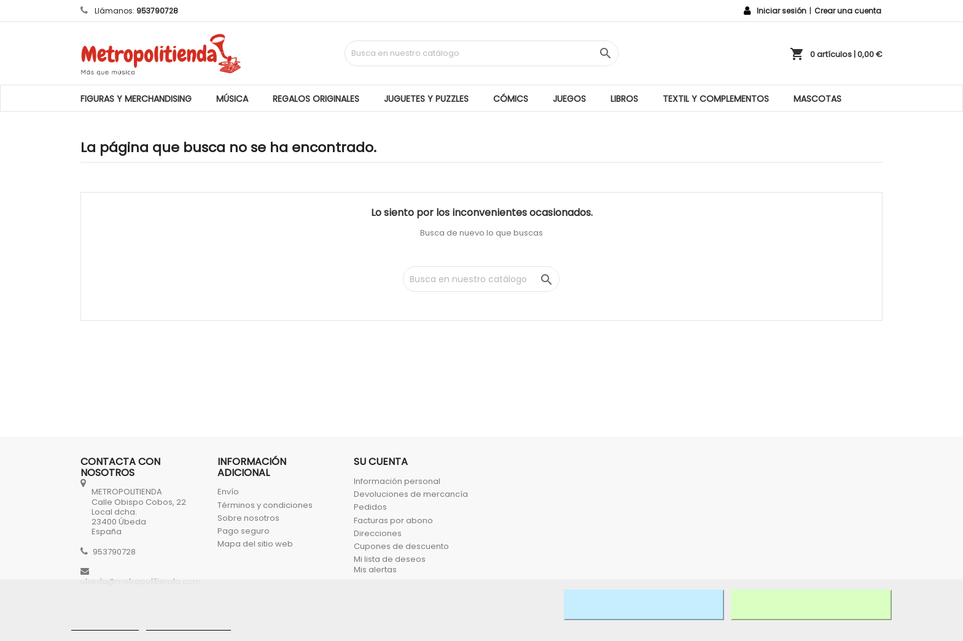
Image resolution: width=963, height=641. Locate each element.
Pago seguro (243, 531)
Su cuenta (381, 462)
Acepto (811, 605)
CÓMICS (510, 99)
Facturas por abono (393, 520)
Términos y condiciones (265, 505)
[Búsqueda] (481, 53)
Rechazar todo (644, 605)
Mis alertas (375, 569)
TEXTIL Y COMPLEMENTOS (716, 99)
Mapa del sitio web (255, 544)
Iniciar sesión (781, 11)
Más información (105, 625)
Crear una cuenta (847, 11)
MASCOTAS (817, 99)
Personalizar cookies (188, 625)
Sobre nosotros (248, 518)
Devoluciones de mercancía (411, 494)
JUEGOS (569, 99)
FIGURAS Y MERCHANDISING (136, 99)
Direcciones (378, 533)
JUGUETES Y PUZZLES (426, 99)
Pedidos (370, 507)
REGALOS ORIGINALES (316, 99)
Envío (228, 491)
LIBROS (624, 99)
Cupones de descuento (401, 546)
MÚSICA (232, 99)
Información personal (397, 481)
